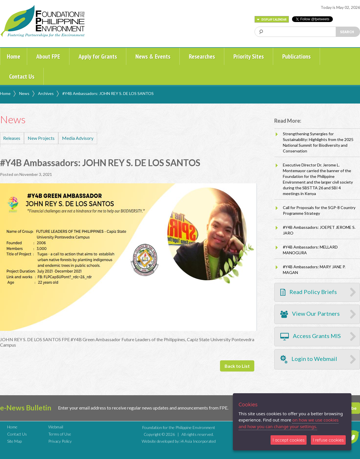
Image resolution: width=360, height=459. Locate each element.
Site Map (14, 441)
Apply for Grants (98, 56)
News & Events (152, 56)
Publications (296, 56)
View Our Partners (310, 314)
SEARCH (347, 31)
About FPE (48, 56)
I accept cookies (289, 440)
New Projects (41, 138)
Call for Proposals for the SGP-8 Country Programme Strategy (319, 210)
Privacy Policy (60, 441)
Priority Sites (248, 56)
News (24, 93)
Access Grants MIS (310, 337)
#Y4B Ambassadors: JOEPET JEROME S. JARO (319, 230)
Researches (202, 56)
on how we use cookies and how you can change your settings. (289, 423)
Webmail (55, 426)
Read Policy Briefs (308, 292)
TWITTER (352, 437)
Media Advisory (77, 138)
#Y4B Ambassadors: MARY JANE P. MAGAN (314, 269)
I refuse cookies (328, 440)
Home (13, 56)
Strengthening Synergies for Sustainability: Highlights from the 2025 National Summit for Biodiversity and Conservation (318, 142)
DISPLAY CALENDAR (272, 19)
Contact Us (21, 76)
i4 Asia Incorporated (198, 441)
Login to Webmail (308, 359)
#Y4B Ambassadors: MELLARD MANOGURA (310, 250)
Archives (46, 93)
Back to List (237, 366)
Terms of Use (59, 434)
